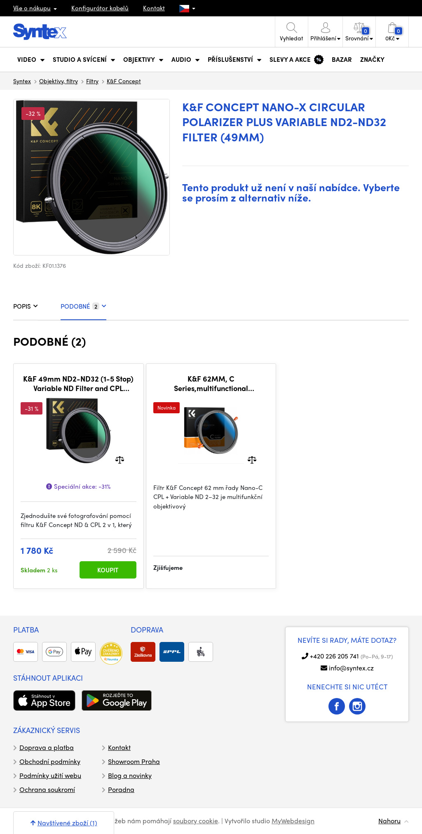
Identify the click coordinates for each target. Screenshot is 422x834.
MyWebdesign (293, 820)
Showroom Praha (134, 761)
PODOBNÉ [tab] (83, 306)
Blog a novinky (130, 775)
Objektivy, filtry (58, 81)
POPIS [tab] (25, 306)
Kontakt (154, 7)
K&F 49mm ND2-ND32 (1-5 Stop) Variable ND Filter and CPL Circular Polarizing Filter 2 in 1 (78, 383)
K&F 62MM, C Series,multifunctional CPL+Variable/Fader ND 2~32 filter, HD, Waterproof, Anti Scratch (211, 383)
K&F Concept (124, 81)
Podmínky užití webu (50, 775)
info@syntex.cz (351, 667)
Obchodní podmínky (49, 761)
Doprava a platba (46, 747)
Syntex (22, 81)
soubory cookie (195, 820)
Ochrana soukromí (47, 789)
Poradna (121, 789)
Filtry (92, 81)
